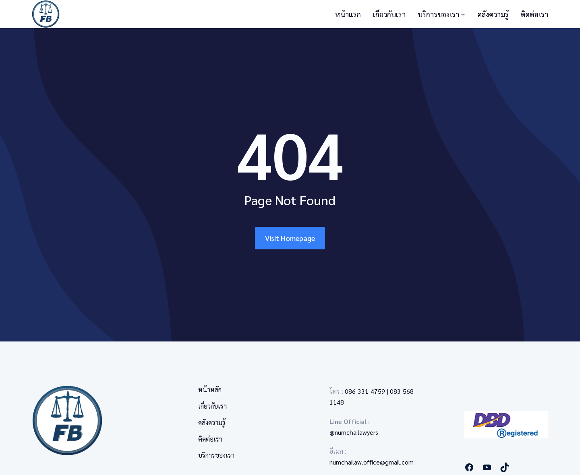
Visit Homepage (290, 238)
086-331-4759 (365, 391)
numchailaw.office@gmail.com (371, 462)
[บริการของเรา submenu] (463, 14)
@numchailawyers (353, 432)
